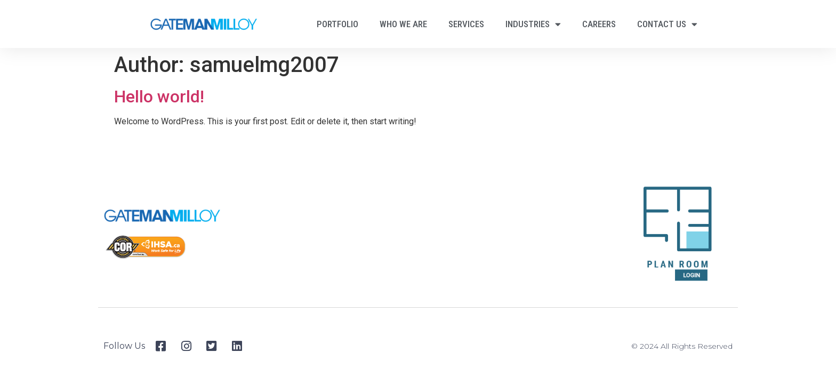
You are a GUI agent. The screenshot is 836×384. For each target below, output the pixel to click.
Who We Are (403, 24)
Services (466, 24)
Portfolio (337, 24)
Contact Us (667, 24)
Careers (599, 24)
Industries (533, 24)
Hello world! (159, 96)
